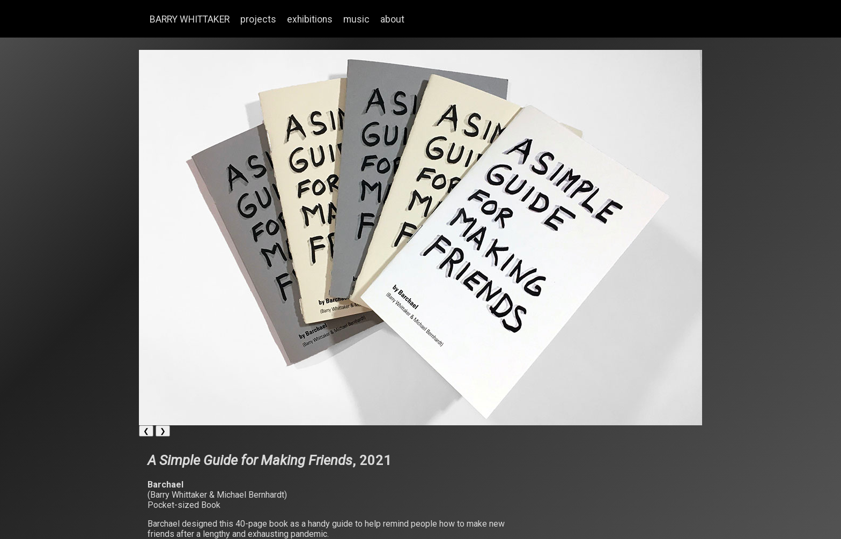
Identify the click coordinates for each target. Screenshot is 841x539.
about (392, 19)
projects (258, 19)
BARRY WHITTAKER (190, 19)
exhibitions (310, 19)
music (356, 19)
